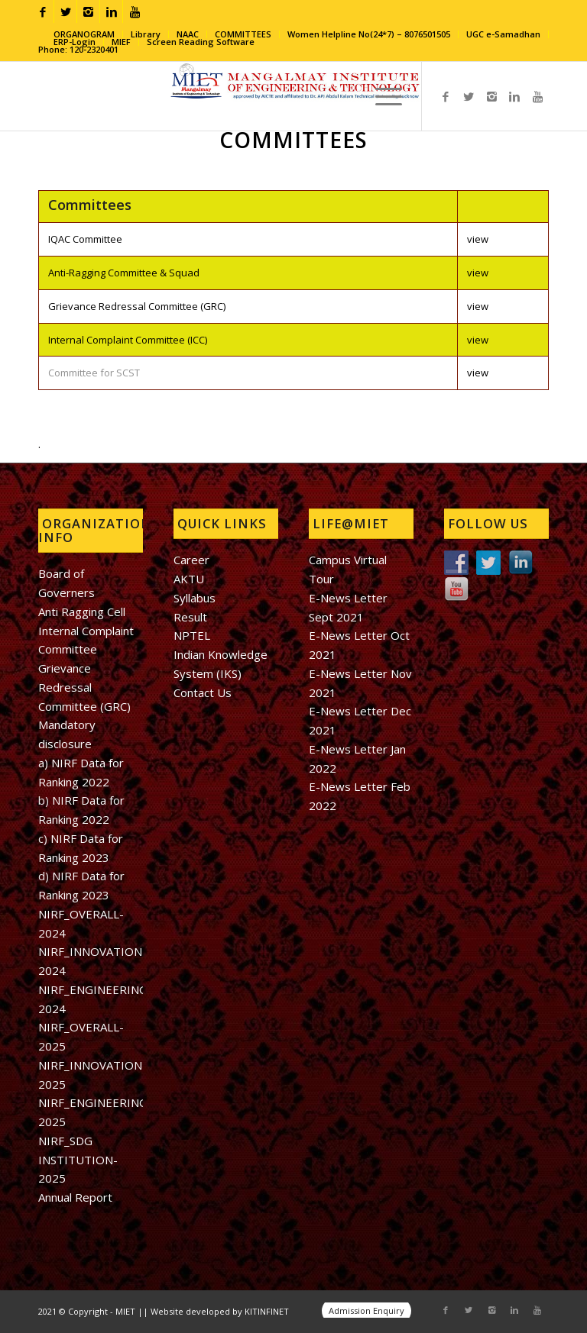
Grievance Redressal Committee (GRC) (136, 306)
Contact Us (203, 692)
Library (146, 34)
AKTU (189, 578)
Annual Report (75, 1197)
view (477, 239)
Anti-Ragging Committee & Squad (123, 272)
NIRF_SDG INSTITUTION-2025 (78, 1159)
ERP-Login (75, 41)
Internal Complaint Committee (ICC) (127, 340)
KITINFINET (267, 1311)
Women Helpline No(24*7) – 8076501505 (368, 34)
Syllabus (195, 597)
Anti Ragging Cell (81, 611)
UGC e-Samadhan (503, 34)
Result (190, 617)
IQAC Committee (85, 239)
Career (191, 559)
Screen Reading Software (201, 41)
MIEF (121, 41)
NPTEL (192, 635)
